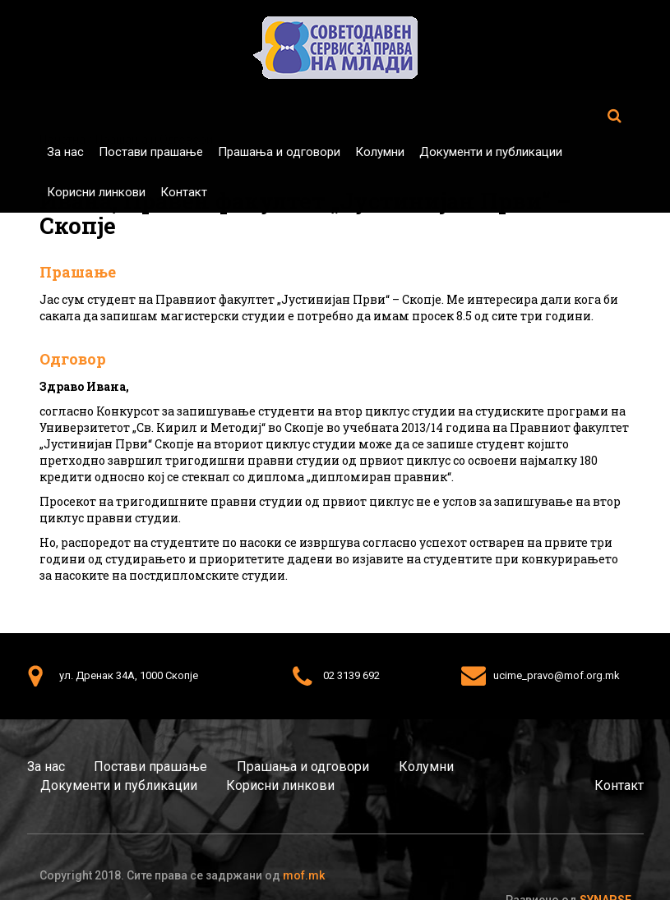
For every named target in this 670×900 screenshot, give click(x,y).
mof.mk (304, 875)
